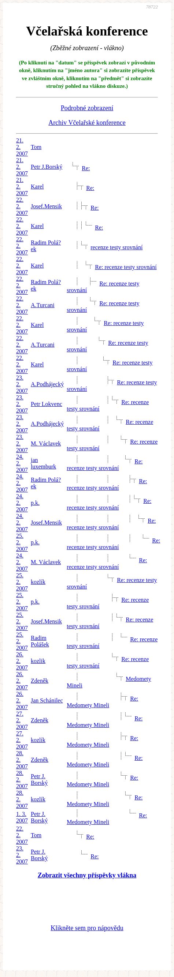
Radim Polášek (40, 641)
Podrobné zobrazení (87, 108)
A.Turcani (43, 305)
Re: (86, 168)
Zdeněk (39, 681)
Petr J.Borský (46, 167)
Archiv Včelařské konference (87, 122)
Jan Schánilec (47, 700)
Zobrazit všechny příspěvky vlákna (87, 875)
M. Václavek (46, 443)
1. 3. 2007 (22, 817)
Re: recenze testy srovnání (125, 267)
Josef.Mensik (46, 206)
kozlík (38, 582)
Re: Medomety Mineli (102, 702)
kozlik (38, 661)
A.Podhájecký (47, 384)
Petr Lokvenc (46, 404)
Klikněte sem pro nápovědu (87, 928)
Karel (37, 186)
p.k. (35, 503)
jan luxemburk (43, 463)
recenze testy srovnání (116, 247)
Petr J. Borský (39, 779)
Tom (36, 147)
